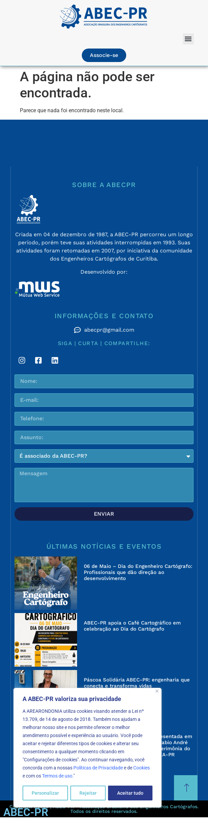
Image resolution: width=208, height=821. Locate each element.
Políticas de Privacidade (98, 768)
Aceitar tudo (130, 793)
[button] (188, 38)
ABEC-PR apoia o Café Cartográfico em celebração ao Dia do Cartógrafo (132, 626)
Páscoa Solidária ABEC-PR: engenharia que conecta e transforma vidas (137, 683)
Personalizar (45, 793)
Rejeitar (88, 793)
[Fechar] (157, 691)
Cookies (141, 768)
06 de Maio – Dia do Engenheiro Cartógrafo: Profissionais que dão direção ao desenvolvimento (138, 572)
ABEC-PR (25, 812)
